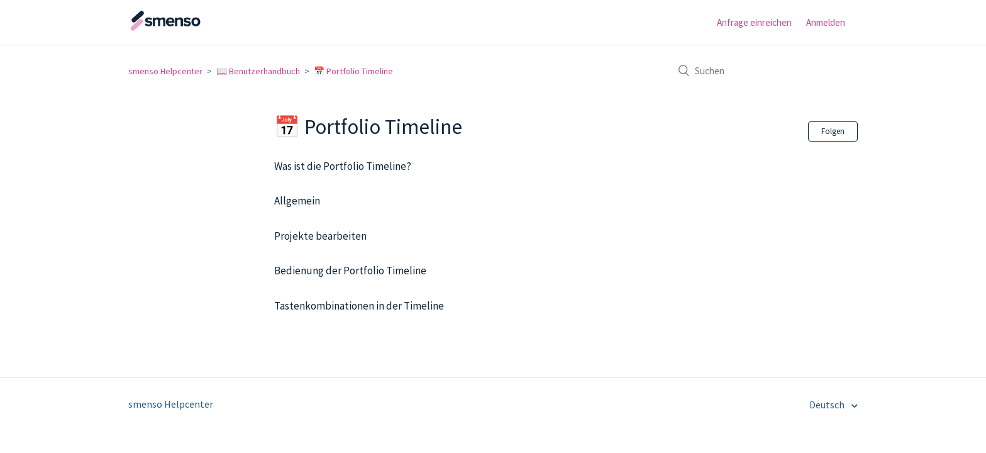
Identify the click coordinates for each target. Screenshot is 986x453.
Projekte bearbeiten (320, 236)
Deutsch (827, 404)
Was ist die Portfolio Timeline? (342, 166)
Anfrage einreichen (754, 22)
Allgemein (297, 201)
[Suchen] (763, 70)
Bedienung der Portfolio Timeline (350, 270)
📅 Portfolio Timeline (353, 71)
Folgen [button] (833, 131)
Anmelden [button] (825, 22)
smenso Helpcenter (165, 71)
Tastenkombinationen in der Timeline (359, 306)
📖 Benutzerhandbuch (258, 71)
